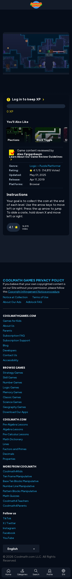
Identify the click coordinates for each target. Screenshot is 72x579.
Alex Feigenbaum (29, 154)
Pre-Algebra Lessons (15, 424)
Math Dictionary (13, 439)
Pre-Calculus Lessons (16, 434)
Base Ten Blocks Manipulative (20, 481)
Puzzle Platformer (50, 166)
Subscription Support (16, 340)
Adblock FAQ (34, 302)
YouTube (8, 538)
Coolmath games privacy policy (33, 280)
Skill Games (10, 377)
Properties (9, 459)
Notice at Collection (15, 297)
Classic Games (12, 397)
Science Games (12, 402)
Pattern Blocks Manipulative (20, 491)
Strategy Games (13, 372)
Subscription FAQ (14, 335)
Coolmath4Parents (15, 505)
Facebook (9, 533)
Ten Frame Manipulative (17, 476)
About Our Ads (12, 302)
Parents (7, 330)
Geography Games (14, 407)
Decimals (8, 454)
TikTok (7, 518)
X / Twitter (9, 523)
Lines (6, 444)
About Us (8, 326)
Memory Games (12, 392)
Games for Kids (12, 321)
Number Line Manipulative (18, 486)
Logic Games (11, 387)
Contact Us (10, 355)
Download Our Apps (15, 412)
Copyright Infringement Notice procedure (33, 291)
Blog (5, 345)
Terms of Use (40, 297)
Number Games (12, 382)
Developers (10, 350)
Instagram (9, 528)
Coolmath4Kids (13, 471)
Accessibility (10, 360)
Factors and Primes (14, 449)
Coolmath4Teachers (16, 501)
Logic (33, 166)
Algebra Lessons (13, 429)
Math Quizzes (11, 496)
